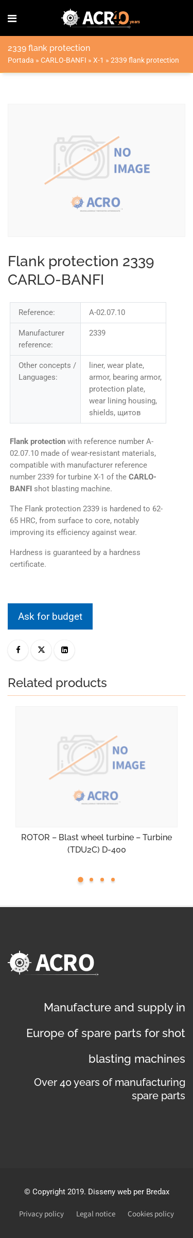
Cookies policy (151, 1214)
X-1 (98, 60)
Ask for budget (50, 616)
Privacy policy (41, 1214)
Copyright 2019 (58, 1191)
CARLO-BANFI (63, 60)
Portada (21, 60)
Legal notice (95, 1214)
